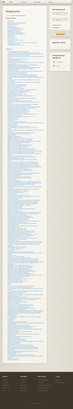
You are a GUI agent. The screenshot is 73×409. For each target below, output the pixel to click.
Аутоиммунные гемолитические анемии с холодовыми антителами (24, 82)
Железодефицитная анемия (16, 158)
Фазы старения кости (14, 344)
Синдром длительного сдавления (18, 297)
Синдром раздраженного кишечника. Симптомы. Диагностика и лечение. (22, 300)
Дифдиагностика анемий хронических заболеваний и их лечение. (25, 154)
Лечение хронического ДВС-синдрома (19, 205)
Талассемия (11, 319)
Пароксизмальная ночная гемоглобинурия (20, 251)
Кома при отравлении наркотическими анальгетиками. (24, 181)
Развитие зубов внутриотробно (17, 278)
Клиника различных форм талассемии (19, 177)
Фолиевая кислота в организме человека (20, 345)
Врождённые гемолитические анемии (19, 111)
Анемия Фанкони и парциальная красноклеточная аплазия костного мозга (25, 63)
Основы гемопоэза (13, 240)
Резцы (9, 283)
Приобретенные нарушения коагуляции (20, 267)
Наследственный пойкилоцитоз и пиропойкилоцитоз (24, 221)
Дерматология (12, 26)
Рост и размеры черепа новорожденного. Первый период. (25, 291)
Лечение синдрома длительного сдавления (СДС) (22, 204)
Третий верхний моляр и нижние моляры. (20, 331)
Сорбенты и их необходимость (17, 309)
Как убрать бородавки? (15, 172)
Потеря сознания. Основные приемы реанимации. (23, 260)
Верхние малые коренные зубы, (17, 94)
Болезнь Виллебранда (14, 87)
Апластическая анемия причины (17, 73)
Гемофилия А (11, 120)
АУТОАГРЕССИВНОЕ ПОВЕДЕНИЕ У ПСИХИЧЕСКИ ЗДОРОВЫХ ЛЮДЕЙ (25, 77)
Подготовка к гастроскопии (16, 256)
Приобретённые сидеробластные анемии (20, 270)
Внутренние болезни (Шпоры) (17, 23)
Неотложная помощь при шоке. (17, 228)
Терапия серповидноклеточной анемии (20, 328)
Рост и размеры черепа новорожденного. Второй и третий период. (25, 289)
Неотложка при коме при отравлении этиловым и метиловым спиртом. (23, 226)
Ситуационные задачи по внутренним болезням (22, 42)
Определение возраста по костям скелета (20, 236)
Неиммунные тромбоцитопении (17, 222)
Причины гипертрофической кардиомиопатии (22, 271)
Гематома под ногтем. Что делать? (18, 113)
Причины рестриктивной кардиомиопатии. (21, 274)
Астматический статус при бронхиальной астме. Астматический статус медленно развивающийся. (23, 75)
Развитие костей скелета (15, 282)
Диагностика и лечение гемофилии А (19, 146)
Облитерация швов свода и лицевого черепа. (21, 231)
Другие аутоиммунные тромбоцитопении (20, 156)
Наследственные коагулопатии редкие (19, 216)
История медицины (13, 28)
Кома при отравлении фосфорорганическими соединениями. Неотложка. (21, 184)
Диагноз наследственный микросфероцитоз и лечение (24, 141)
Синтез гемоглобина (14, 303)
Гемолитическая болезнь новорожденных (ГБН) (22, 114)
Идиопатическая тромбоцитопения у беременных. (23, 163)
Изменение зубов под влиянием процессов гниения (23, 164)
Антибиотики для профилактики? (17, 72)
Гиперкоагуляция (13, 125)
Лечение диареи (13, 199)
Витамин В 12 (11, 97)
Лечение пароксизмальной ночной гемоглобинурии (23, 201)
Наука (8, 15)
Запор (9, 161)
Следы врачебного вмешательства (18, 307)
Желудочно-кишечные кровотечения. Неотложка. (23, 159)
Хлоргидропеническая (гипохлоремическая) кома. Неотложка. (23, 349)
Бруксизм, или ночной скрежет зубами (19, 91)
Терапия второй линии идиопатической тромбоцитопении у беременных (25, 323)
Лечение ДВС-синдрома (15, 197)
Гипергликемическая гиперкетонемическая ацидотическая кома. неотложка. (26, 123)
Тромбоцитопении (13, 333)
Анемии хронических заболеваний (18, 59)
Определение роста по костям (17, 239)
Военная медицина (13, 24)
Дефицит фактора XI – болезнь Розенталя (20, 139)
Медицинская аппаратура (15, 33)
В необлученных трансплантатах (18, 92)
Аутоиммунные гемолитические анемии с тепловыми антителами (24, 80)
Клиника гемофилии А (14, 175)
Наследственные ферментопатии (18, 220)
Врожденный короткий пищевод (17, 110)
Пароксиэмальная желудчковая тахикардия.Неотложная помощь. (25, 253)
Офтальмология (12, 39)
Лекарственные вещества (16, 29)
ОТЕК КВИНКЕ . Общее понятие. (17, 247)
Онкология (11, 37)
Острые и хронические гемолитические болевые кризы (24, 243)
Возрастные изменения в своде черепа (20, 100)
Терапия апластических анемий (17, 321)
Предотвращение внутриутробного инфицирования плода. (26, 261)
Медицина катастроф (14, 31)
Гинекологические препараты (17, 121)
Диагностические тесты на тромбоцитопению (21, 150)
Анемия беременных (14, 60)
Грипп (9, 129)
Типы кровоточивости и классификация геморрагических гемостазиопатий (25, 329)
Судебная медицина (14, 44)
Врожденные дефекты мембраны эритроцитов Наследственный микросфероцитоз (22, 108)
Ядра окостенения (13, 358)
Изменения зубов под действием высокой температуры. (25, 167)
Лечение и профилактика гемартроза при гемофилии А (24, 200)
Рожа (9, 285)
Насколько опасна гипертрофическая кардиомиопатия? (24, 212)
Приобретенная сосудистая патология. (19, 265)
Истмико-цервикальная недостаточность (20, 170)
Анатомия (10, 20)
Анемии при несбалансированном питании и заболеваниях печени (26, 57)
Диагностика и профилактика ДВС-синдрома (21, 148)
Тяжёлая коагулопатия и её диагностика (20, 336)
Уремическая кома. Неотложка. (17, 340)
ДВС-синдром (11, 135)
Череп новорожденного (15, 352)
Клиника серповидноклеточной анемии (20, 178)
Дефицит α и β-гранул (14, 136)
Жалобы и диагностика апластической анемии (22, 157)
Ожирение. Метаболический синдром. (19, 233)
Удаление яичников (14, 337)
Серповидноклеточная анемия (17, 292)
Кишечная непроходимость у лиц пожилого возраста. (24, 173)
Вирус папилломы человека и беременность (21, 96)
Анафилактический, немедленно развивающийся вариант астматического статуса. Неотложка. (25, 54)
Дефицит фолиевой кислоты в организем (20, 140)
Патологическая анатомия (16, 40)
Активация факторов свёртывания (18, 51)
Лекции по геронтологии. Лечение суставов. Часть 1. (23, 196)
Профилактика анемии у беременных (19, 276)
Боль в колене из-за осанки (16, 88)
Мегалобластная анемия (15, 207)
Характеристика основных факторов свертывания (23, 347)
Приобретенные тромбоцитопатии (18, 269)
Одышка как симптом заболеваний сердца (20, 232)
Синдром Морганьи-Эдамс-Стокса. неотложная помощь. (24, 298)
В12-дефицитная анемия (15, 93)
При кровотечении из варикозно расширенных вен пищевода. (23, 263)
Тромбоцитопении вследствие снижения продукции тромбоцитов (23, 334)
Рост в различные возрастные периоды (20, 287)
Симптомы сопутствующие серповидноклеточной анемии (25, 294)
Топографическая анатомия (16, 45)
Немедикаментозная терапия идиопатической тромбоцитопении (22, 224)
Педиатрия (11, 41)
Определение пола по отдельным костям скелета (23, 238)
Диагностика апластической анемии (19, 142)
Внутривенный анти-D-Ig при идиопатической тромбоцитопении (21, 98)
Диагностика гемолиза (14, 143)
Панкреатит (11, 250)
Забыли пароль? (56, 25)
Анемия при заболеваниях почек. (18, 61)
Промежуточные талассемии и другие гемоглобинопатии (25, 275)
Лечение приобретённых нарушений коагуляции (22, 202)
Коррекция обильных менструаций (18, 191)
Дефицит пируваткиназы (15, 137)
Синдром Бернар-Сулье (15, 296)
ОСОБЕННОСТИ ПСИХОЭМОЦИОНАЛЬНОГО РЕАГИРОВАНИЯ (25, 242)
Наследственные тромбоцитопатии (18, 218)
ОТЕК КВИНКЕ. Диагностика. (16, 248)
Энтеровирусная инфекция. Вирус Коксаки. (20, 355)
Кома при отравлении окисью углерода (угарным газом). (25, 183)
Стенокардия (12, 315)
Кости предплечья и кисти (15, 193)
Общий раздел (12, 36)
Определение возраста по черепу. (18, 237)
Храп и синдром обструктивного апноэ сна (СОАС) (22, 351)
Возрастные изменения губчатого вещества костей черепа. (23, 102)
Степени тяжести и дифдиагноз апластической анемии (24, 317)
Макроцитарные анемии (15, 206)
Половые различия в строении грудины (19, 258)
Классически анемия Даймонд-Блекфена (20, 174)
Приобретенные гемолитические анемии (20, 266)
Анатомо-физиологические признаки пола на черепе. (24, 53)
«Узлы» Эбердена (13, 360)
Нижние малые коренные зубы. (17, 229)
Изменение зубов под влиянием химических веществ (24, 166)
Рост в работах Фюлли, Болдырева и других (21, 286)
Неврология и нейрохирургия (16, 34)
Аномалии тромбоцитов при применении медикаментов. (25, 71)
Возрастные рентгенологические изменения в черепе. (24, 107)
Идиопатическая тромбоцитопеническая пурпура (23, 162)
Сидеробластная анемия (15, 293)
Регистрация (55, 27)
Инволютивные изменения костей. (18, 168)
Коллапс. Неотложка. (14, 180)
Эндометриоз (12, 353)
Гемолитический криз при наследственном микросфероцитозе (20, 117)
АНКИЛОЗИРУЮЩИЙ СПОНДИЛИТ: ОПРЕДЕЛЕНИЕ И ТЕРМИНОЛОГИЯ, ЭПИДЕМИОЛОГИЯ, (23, 65)
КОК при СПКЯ (12, 179)
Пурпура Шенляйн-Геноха (15, 277)
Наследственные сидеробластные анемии (20, 217)
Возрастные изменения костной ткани (19, 105)
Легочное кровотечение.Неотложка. (19, 195)
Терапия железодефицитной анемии (19, 325)
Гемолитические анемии (15, 115)
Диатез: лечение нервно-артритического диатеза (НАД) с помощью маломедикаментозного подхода (25, 151)
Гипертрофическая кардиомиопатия (19, 126)
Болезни (10, 21)
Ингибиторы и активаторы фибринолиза (20, 169)
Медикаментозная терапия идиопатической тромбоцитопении (21, 209)
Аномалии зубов (12, 70)
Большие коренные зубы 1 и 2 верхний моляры (22, 89)
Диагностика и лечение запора (17, 147)
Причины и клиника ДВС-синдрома (18, 272)
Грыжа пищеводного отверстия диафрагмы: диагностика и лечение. (25, 130)
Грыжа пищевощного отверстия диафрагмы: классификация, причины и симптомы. (21, 133)
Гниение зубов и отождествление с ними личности (23, 127)
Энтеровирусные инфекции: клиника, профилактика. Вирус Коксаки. (25, 356)
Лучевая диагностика (14, 30)
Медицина (13, 11)
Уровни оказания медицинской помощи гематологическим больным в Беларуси (25, 341)
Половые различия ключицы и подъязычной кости (23, 259)
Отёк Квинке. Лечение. (14, 249)
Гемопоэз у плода (13, 119)
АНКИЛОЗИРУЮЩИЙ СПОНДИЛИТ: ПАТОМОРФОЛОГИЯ (24, 67)
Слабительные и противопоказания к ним (20, 304)
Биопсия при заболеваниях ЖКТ (17, 84)
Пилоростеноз (12, 255)
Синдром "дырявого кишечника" (17, 302)
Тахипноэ (10, 320)
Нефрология (11, 35)
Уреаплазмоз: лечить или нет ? (17, 339)
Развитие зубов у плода (15, 280)
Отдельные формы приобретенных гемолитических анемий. (23, 244)
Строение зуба (12, 318)
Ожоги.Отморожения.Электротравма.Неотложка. (22, 234)
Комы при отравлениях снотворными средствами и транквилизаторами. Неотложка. (23, 189)
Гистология (11, 25)
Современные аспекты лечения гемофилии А (21, 308)
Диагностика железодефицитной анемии (20, 145)
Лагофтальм (11, 194)
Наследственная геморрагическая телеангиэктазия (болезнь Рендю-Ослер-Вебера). (23, 214)
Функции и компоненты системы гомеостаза (21, 346)
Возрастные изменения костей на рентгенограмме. (23, 104)
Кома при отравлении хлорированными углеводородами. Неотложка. (25, 187)
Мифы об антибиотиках (15, 211)
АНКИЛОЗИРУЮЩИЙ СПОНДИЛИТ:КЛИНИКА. (21, 69)
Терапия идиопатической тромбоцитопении (21, 326)
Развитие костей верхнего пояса (17, 281)
